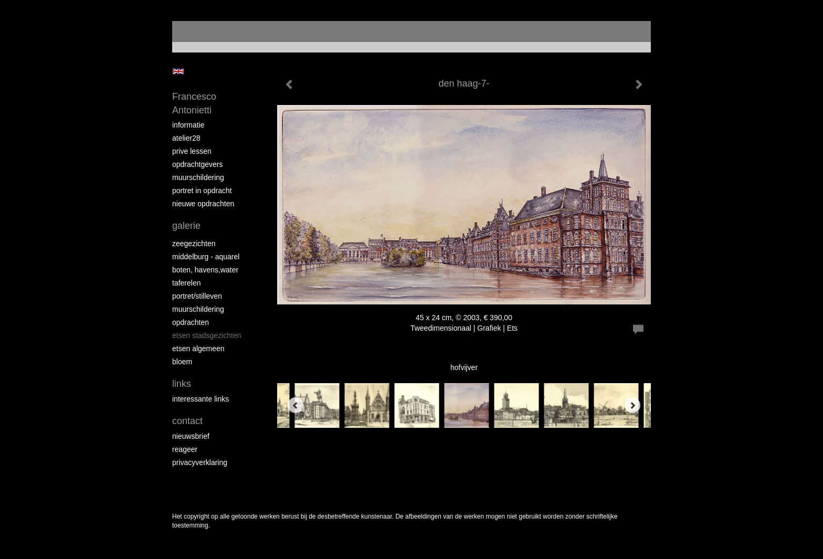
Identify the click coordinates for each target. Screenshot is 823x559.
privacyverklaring (199, 462)
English (178, 71)
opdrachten (190, 322)
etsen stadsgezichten (206, 335)
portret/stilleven (197, 296)
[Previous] (295, 405)
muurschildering (198, 177)
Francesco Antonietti (194, 103)
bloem (182, 361)
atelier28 (186, 138)
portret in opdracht (202, 190)
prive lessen (192, 151)
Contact (187, 421)
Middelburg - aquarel (205, 256)
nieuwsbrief (190, 436)
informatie (188, 125)
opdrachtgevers (197, 164)
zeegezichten (194, 243)
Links (181, 383)
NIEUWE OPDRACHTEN (203, 203)
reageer (184, 449)
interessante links (200, 399)
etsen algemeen (198, 348)
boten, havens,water (205, 270)
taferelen (186, 283)
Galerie (186, 225)
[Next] (632, 405)
